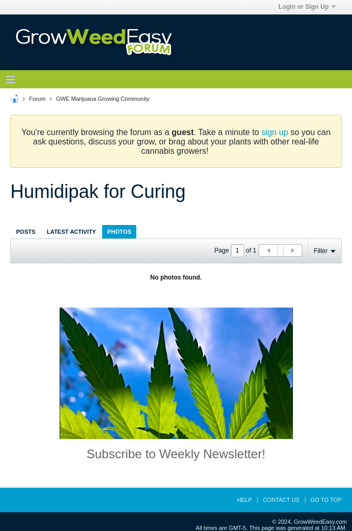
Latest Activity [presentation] (71, 232)
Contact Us (281, 500)
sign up (274, 132)
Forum (37, 99)
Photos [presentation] (119, 232)
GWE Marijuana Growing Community (102, 99)
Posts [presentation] (25, 232)
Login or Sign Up (306, 6)
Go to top (326, 500)
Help (244, 500)
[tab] (25, 231)
